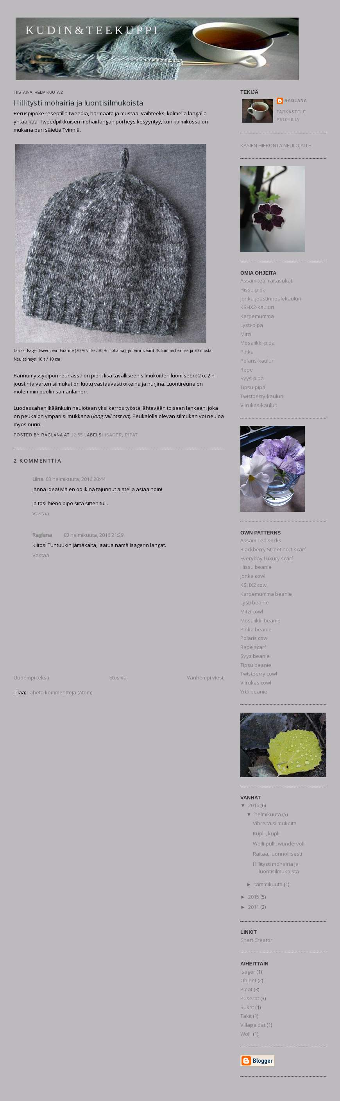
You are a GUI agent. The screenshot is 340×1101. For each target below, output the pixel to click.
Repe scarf (253, 647)
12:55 (77, 435)
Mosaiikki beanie (260, 620)
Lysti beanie (254, 602)
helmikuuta (268, 814)
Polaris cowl (254, 638)
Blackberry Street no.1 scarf (273, 549)
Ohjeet (248, 980)
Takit (246, 1015)
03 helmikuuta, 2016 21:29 (93, 534)
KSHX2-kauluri (257, 307)
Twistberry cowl (258, 673)
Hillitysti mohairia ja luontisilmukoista (78, 102)
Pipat (131, 435)
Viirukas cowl (255, 682)
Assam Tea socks (260, 540)
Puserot (249, 998)
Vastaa (40, 513)
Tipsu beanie (255, 664)
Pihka (247, 351)
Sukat (247, 1007)
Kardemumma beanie (266, 593)
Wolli (246, 1033)
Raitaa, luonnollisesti (277, 853)
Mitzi (245, 334)
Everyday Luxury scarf (266, 558)
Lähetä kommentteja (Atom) (59, 692)
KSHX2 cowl (254, 584)
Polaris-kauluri (257, 360)
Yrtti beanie (253, 691)
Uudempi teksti (31, 677)
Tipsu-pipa (252, 387)
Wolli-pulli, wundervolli (279, 843)
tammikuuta (269, 884)
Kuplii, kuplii (267, 833)
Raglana (42, 534)
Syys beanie (255, 656)
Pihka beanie (256, 629)
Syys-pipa (252, 378)
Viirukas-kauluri (258, 405)
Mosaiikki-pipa (257, 342)
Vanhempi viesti (206, 677)
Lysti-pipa (251, 325)
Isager (113, 435)
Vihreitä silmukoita (275, 823)
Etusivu (118, 677)
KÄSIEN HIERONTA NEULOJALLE (275, 145)
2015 (254, 896)
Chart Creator (256, 940)
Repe (246, 369)
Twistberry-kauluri (261, 396)
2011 (254, 906)
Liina (37, 479)
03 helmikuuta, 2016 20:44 (76, 479)
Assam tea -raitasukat (266, 280)
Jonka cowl (252, 575)
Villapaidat (252, 1024)
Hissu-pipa (253, 289)
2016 (254, 805)
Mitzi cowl (251, 611)
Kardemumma (257, 316)
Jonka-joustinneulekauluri (270, 298)
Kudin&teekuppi (92, 29)
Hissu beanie (256, 566)
